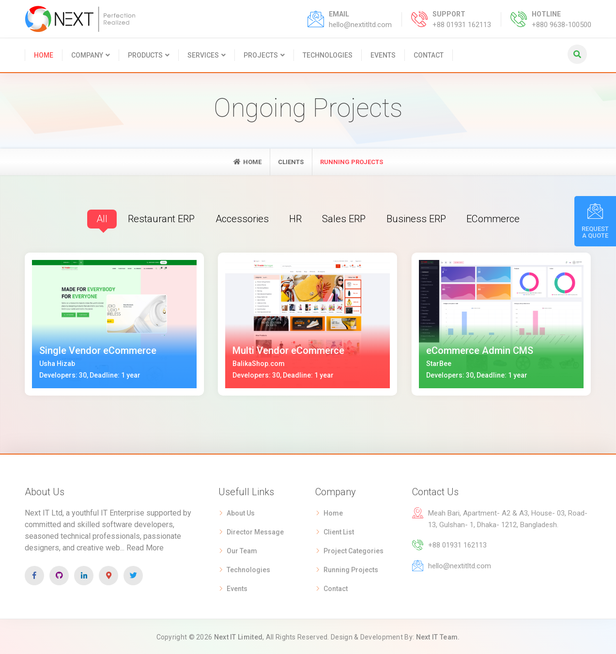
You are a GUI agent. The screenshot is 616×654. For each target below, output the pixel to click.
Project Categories (353, 550)
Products (145, 55)
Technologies (328, 55)
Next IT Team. (438, 636)
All (98, 218)
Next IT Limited (238, 636)
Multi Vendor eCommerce (288, 350)
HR (295, 218)
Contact (429, 55)
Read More (145, 546)
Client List (338, 531)
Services (203, 55)
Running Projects (350, 569)
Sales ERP (344, 218)
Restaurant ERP (158, 218)
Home (43, 55)
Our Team (242, 550)
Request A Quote (595, 221)
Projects (261, 55)
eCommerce (496, 218)
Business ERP (417, 218)
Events (383, 55)
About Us (241, 512)
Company (87, 55)
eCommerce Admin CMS (479, 350)
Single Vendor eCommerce (97, 350)
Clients (291, 162)
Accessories (240, 218)
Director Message (255, 531)
